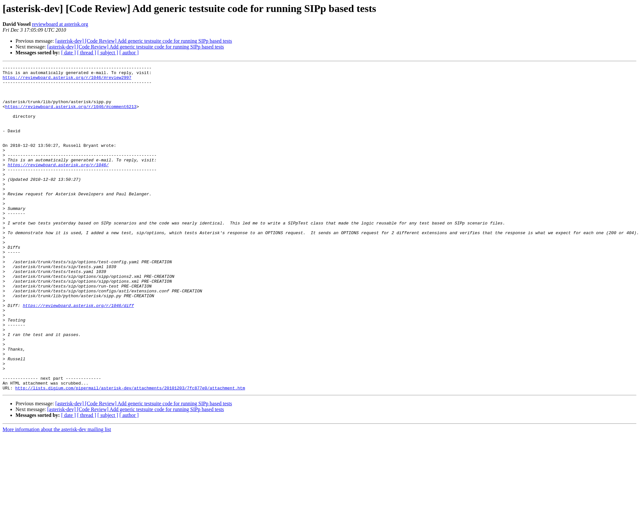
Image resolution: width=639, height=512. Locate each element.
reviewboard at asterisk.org (60, 24)
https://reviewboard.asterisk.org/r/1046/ (58, 185)
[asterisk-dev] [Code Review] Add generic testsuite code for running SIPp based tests (143, 41)
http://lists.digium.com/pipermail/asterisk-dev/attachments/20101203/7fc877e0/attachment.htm (130, 453)
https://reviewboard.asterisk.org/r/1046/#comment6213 (71, 115)
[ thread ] (86, 52)
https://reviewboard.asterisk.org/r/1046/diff (78, 354)
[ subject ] (107, 52)
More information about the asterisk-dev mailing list (57, 494)
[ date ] (68, 52)
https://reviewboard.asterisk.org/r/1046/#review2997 (67, 80)
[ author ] (129, 52)
